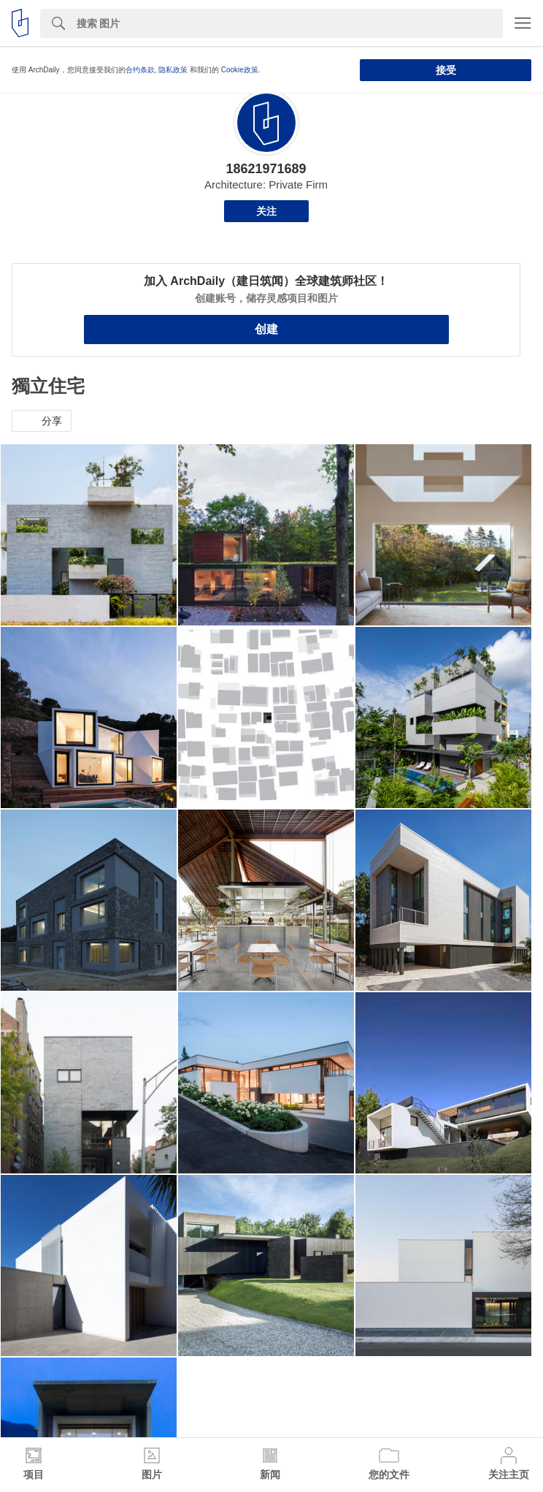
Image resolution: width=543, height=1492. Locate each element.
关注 (266, 211)
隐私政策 (173, 70)
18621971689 (266, 168)
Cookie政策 (239, 70)
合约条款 (140, 70)
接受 (446, 70)
